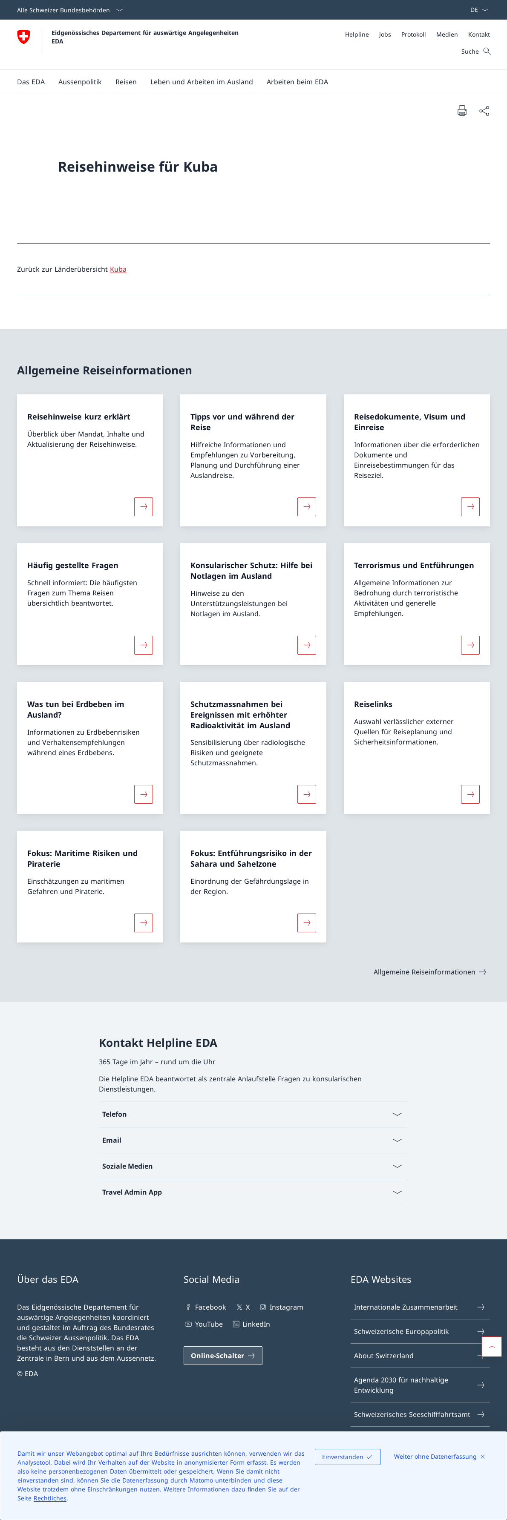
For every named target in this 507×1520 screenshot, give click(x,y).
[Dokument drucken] (462, 110)
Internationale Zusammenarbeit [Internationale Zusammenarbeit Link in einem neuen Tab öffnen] (420, 1307)
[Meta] (417, 34)
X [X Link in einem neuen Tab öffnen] (242, 1307)
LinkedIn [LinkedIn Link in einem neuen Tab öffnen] (250, 1324)
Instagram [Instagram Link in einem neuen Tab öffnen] (280, 1307)
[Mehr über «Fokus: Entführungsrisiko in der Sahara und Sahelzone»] (306, 922)
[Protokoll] (413, 34)
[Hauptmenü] (246, 82)
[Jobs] (385, 34)
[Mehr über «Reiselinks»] (470, 794)
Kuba (118, 269)
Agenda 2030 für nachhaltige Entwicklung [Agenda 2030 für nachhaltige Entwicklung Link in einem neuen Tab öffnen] (420, 1385)
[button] (31, 82)
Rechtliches (50, 1498)
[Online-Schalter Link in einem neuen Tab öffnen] (223, 1355)
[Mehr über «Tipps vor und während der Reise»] (306, 506)
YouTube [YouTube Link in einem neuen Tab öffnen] (203, 1324)
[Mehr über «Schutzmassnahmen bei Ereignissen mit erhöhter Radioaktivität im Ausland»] (306, 794)
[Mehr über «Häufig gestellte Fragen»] (143, 645)
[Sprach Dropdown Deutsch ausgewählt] (476, 10)
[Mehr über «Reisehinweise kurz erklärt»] (143, 506)
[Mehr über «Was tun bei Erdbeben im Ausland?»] (143, 794)
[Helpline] (357, 34)
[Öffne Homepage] (129, 44)
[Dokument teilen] (484, 111)
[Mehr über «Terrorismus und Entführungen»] (470, 645)
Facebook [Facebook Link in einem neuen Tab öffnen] (205, 1307)
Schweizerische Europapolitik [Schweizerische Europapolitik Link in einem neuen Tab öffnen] (420, 1331)
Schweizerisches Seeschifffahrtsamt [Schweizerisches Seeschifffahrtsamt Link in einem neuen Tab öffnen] (420, 1414)
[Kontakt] (479, 34)
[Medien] (447, 34)
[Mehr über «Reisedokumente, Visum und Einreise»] (470, 506)
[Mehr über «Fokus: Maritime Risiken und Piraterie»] (143, 922)
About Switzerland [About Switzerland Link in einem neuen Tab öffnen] (420, 1355)
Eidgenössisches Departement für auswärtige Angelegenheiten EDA (146, 37)
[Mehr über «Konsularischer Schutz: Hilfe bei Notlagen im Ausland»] (306, 645)
